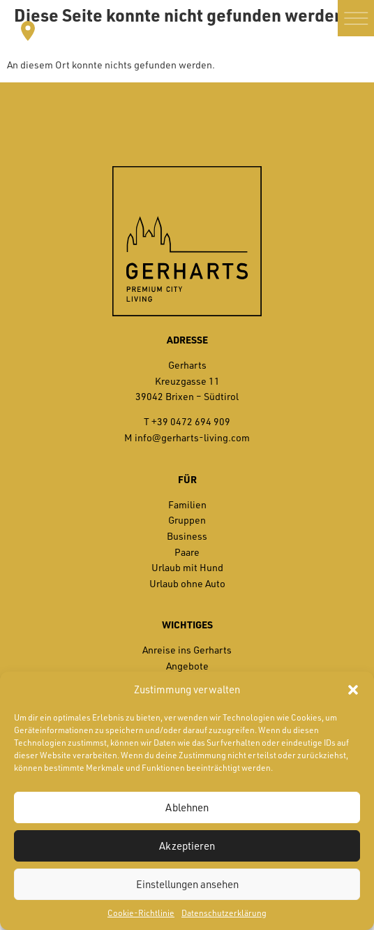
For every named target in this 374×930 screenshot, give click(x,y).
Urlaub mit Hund (187, 567)
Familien (187, 504)
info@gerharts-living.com (192, 437)
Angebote (187, 666)
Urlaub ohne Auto (187, 583)
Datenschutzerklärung (224, 913)
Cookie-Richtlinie (140, 913)
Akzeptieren (187, 845)
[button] (353, 690)
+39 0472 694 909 (190, 421)
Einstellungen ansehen (187, 884)
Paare (187, 552)
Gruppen (187, 520)
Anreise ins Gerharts (187, 650)
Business (187, 536)
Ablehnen (187, 807)
